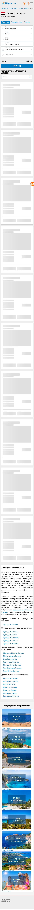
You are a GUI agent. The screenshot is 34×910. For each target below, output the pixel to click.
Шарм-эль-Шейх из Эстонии (13, 653)
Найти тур (17, 66)
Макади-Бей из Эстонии (12, 665)
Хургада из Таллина (10, 624)
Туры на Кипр (6, 830)
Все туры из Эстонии (11, 696)
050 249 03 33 (5, 901)
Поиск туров (13, 8)
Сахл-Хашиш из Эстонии (12, 668)
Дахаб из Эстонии (10, 659)
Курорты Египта (9, 684)
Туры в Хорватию (7, 850)
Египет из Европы (9, 690)
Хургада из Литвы (10, 635)
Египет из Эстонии (10, 687)
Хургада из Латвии (10, 632)
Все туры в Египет (10, 693)
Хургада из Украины (10, 644)
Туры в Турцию (6, 748)
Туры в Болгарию (7, 769)
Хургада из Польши (10, 641)
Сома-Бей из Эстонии (11, 671)
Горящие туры (6, 891)
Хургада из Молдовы (11, 638)
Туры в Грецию (6, 789)
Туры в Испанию (7, 809)
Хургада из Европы (10, 678)
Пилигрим (4, 8)
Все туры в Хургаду (10, 681)
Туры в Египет (23, 8)
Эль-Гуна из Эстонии (11, 662)
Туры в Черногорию (8, 870)
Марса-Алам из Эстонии (12, 656)
